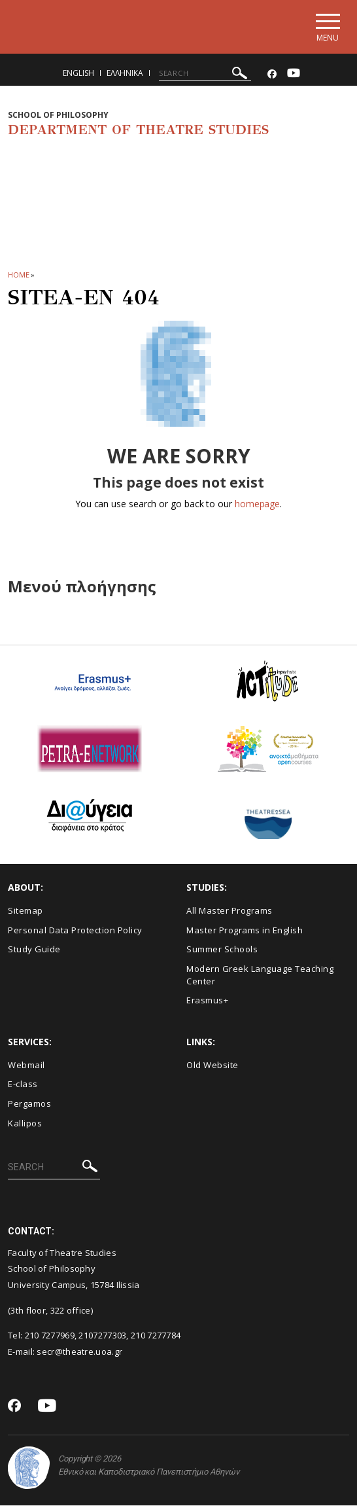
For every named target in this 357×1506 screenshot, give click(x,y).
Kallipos (25, 1124)
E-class (23, 1085)
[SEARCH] (205, 74)
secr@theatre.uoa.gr (79, 1352)
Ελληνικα (125, 73)
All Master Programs (229, 912)
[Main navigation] (326, 27)
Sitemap (25, 912)
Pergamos (29, 1104)
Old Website (212, 1065)
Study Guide (34, 950)
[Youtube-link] (293, 75)
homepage (257, 505)
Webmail (26, 1065)
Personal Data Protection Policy (75, 931)
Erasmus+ (207, 1001)
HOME (18, 275)
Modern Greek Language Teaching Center (259, 975)
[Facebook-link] (272, 75)
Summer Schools (222, 950)
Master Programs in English (244, 931)
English (78, 73)
